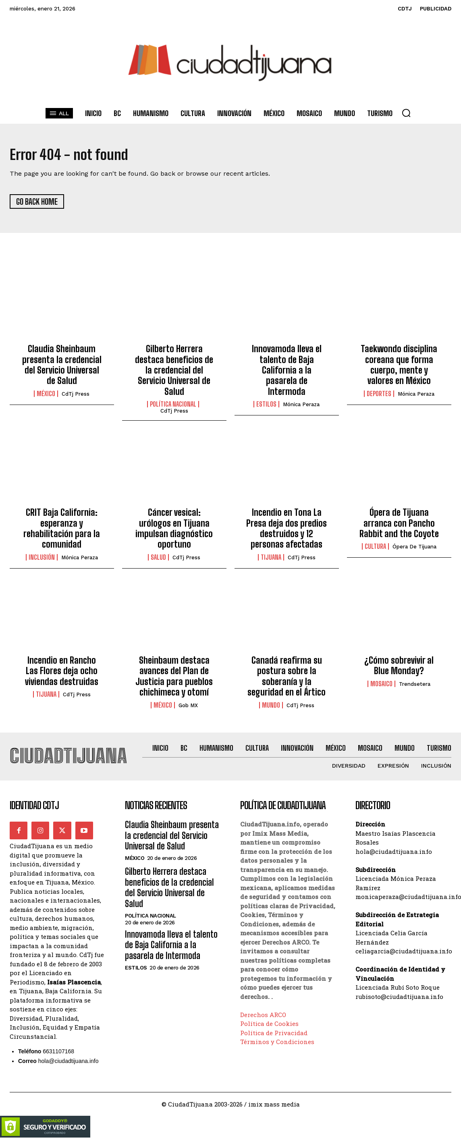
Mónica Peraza (301, 408)
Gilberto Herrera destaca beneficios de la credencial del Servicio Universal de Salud (174, 373)
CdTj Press (75, 397)
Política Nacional (173, 407)
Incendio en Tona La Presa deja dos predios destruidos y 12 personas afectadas (286, 531)
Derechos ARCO (263, 1021)
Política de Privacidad (273, 1039)
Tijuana (271, 560)
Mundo (271, 708)
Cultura (375, 549)
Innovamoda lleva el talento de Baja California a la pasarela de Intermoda (287, 373)
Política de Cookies (269, 1030)
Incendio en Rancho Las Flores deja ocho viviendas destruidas (61, 674)
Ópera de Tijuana (414, 550)
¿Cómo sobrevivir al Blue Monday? (399, 668)
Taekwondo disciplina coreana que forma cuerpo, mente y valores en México (399, 368)
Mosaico (381, 686)
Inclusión (42, 560)
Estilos (266, 407)
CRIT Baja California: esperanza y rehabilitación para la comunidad (61, 531)
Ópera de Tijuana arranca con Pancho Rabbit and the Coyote (399, 526)
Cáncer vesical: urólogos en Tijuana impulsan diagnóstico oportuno (174, 531)
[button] (406, 112)
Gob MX (188, 708)
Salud (158, 560)
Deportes (379, 396)
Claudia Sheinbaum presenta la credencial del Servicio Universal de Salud (62, 368)
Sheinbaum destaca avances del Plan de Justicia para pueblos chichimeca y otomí (174, 679)
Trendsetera (414, 687)
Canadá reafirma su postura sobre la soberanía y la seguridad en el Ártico (286, 679)
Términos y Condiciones (277, 1048)
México (46, 396)
